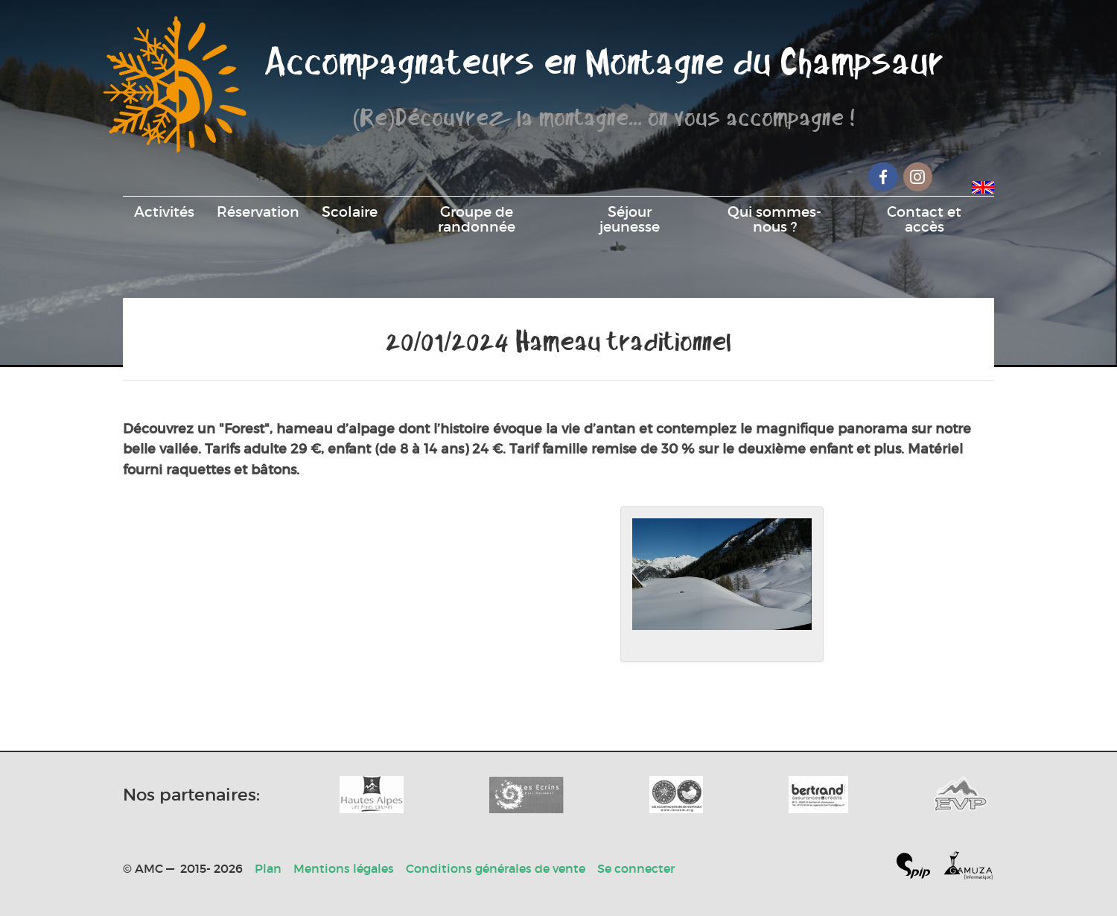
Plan (268, 868)
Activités (164, 211)
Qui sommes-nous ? (774, 219)
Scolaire (350, 211)
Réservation (258, 211)
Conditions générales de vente (495, 868)
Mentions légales (343, 868)
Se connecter (636, 868)
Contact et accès (924, 219)
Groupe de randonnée (476, 219)
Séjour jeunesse (629, 219)
